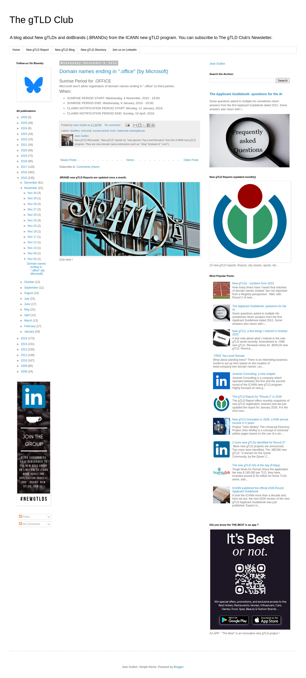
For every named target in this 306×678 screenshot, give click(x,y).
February (30, 326)
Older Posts (191, 160)
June (27, 304)
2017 (24, 167)
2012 (24, 349)
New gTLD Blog (65, 49)
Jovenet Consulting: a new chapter (254, 374)
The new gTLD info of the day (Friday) (256, 465)
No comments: (113, 125)
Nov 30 (32, 193)
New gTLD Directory (93, 49)
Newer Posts (68, 160)
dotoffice (75, 130)
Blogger (178, 667)
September (31, 287)
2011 (24, 355)
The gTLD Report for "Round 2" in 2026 (257, 396)
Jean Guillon (217, 63)
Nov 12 (32, 242)
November (31, 188)
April (27, 315)
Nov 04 (32, 259)
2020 (24, 150)
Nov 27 (32, 209)
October (29, 282)
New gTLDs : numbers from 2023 (253, 283)
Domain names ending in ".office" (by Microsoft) (113, 71)
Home (16, 49)
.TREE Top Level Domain (229, 355)
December (31, 182)
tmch (113, 130)
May (27, 309)
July (27, 298)
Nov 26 (32, 214)
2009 (24, 366)
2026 (24, 117)
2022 (24, 139)
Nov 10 (32, 248)
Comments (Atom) (87, 167)
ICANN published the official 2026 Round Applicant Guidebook (258, 489)
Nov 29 (32, 198)
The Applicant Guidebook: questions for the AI (245, 94)
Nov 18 (32, 231)
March (28, 320)
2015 (24, 178)
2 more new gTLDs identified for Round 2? (258, 442)
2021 (24, 144)
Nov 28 (32, 204)
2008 (24, 371)
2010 (24, 360)
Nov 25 (32, 220)
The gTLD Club (41, 20)
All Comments (29, 524)
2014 (24, 338)
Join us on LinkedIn (124, 49)
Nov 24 (32, 225)
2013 (24, 344)
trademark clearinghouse (131, 130)
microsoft (86, 130)
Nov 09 (32, 253)
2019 (24, 155)
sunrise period (101, 130)
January (29, 331)
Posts (24, 516)
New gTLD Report (37, 49)
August (29, 293)
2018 (24, 161)
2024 (24, 128)
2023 (24, 134)
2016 (24, 172)
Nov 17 (32, 237)
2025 (24, 123)
